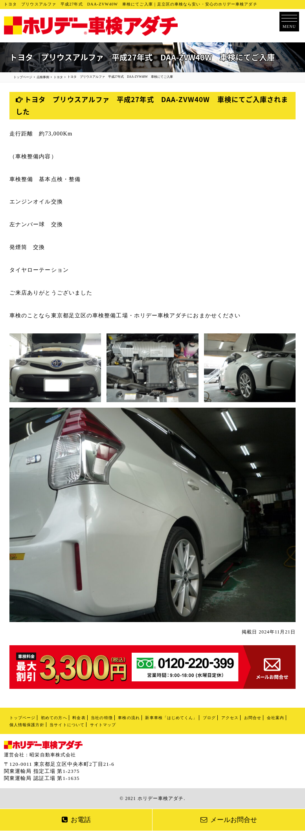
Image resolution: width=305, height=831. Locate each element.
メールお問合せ (228, 820)
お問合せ (252, 718)
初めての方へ (54, 718)
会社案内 (275, 718)
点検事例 (43, 77)
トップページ (22, 718)
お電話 (76, 820)
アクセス (230, 718)
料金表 (78, 718)
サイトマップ (103, 725)
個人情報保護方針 (26, 725)
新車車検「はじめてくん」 (171, 718)
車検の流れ (129, 718)
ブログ (209, 718)
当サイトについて (67, 725)
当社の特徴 (101, 718)
